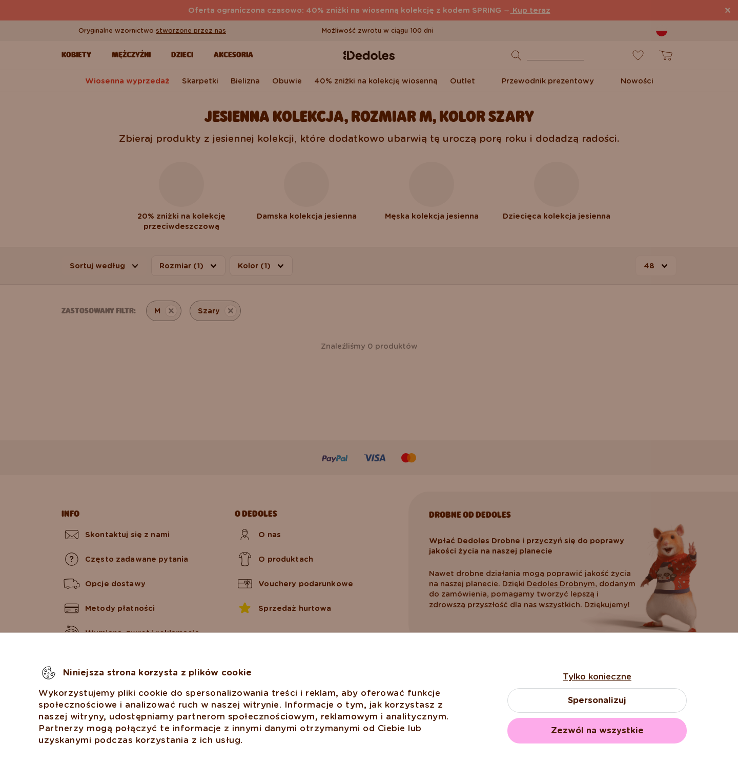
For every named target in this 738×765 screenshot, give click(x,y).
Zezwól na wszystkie (597, 730)
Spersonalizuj (597, 700)
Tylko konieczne (597, 677)
